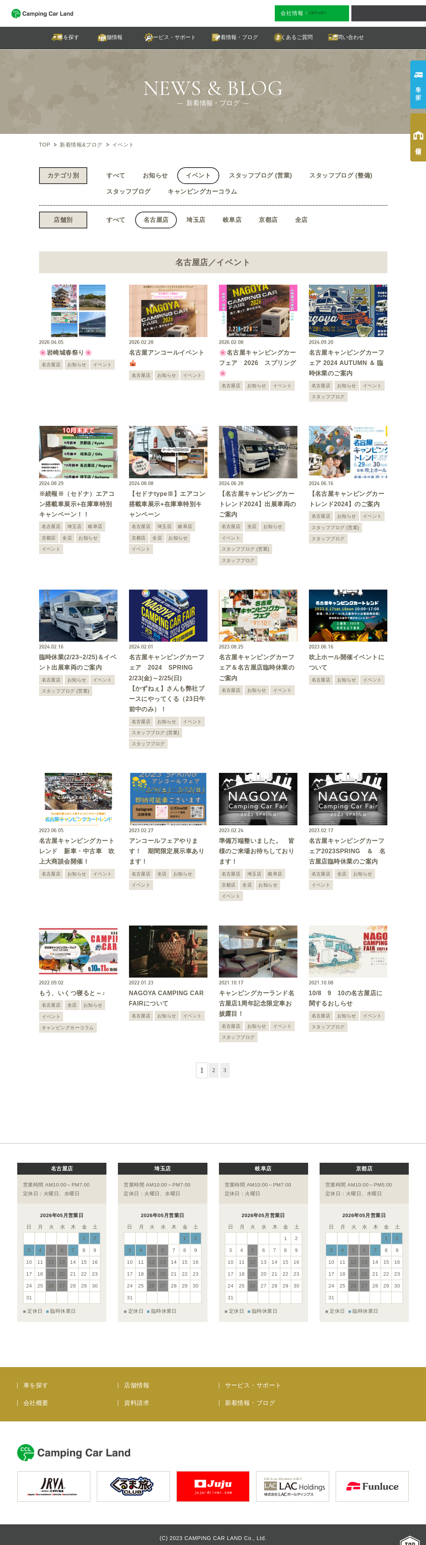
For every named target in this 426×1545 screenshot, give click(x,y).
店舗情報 (136, 1378)
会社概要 (36, 1396)
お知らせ (155, 175)
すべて (115, 175)
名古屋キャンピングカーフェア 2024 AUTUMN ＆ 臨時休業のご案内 (347, 362)
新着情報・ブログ (250, 1396)
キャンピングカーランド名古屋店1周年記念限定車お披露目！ (257, 1003)
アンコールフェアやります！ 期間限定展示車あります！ (167, 851)
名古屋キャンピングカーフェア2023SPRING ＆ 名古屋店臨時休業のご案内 (347, 851)
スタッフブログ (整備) (340, 175)
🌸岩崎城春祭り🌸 (66, 352)
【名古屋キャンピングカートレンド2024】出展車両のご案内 (257, 504)
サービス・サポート (253, 1378)
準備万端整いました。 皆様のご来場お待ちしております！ (257, 851)
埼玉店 (195, 220)
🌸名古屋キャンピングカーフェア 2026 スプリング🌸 (257, 362)
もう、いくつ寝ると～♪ (72, 993)
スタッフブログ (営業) (260, 175)
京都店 (268, 220)
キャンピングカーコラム (202, 191)
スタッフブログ (128, 191)
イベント (198, 175)
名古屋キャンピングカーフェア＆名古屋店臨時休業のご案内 (257, 667)
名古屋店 (156, 220)
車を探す (36, 1378)
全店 (301, 220)
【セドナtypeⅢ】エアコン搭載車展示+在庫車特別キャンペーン (167, 504)
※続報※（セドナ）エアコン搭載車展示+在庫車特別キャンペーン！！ (77, 504)
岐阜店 (232, 220)
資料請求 (136, 1396)
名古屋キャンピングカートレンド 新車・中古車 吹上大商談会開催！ (77, 851)
